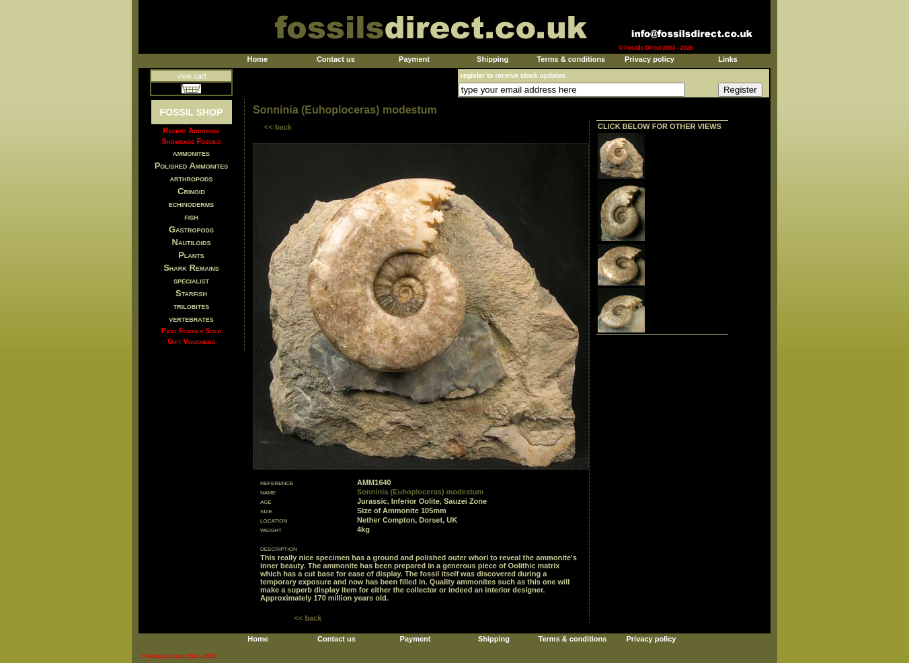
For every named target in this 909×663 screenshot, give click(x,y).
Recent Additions (191, 130)
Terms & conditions (571, 59)
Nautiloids (191, 242)
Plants (191, 255)
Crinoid (191, 191)
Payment (414, 59)
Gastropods (191, 229)
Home (257, 59)
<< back (278, 127)
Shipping (492, 59)
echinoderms (191, 204)
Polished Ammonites (192, 166)
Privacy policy (649, 59)
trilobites (191, 306)
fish (191, 217)
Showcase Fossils (191, 141)
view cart (191, 76)
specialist (191, 280)
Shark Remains (191, 268)
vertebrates (191, 319)
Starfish (191, 293)
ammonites (191, 153)
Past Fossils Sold (191, 330)
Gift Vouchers (191, 341)
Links (728, 59)
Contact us (336, 59)
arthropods (190, 178)
